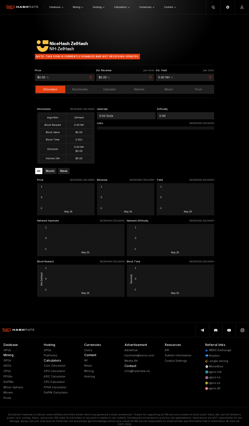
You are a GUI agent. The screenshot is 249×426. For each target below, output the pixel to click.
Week (64, 171)
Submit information (178, 355)
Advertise (131, 350)
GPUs (7, 350)
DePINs (8, 381)
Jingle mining (216, 361)
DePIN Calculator (56, 392)
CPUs (7, 371)
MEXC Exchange (218, 350)
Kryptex (212, 355)
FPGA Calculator (55, 387)
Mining (89, 371)
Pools (7, 397)
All (38, 171)
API (167, 350)
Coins (88, 350)
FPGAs (7, 376)
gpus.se (212, 383)
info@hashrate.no (137, 371)
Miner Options (13, 387)
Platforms (50, 355)
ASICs (7, 365)
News (88, 365)
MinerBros (214, 366)
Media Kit (131, 360)
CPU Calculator (54, 381)
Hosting (89, 376)
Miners (8, 392)
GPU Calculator (54, 371)
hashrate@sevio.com (139, 355)
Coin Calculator (54, 365)
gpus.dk (212, 388)
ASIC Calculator (54, 376)
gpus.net (213, 372)
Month (50, 171)
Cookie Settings (176, 360)
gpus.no (213, 377)
